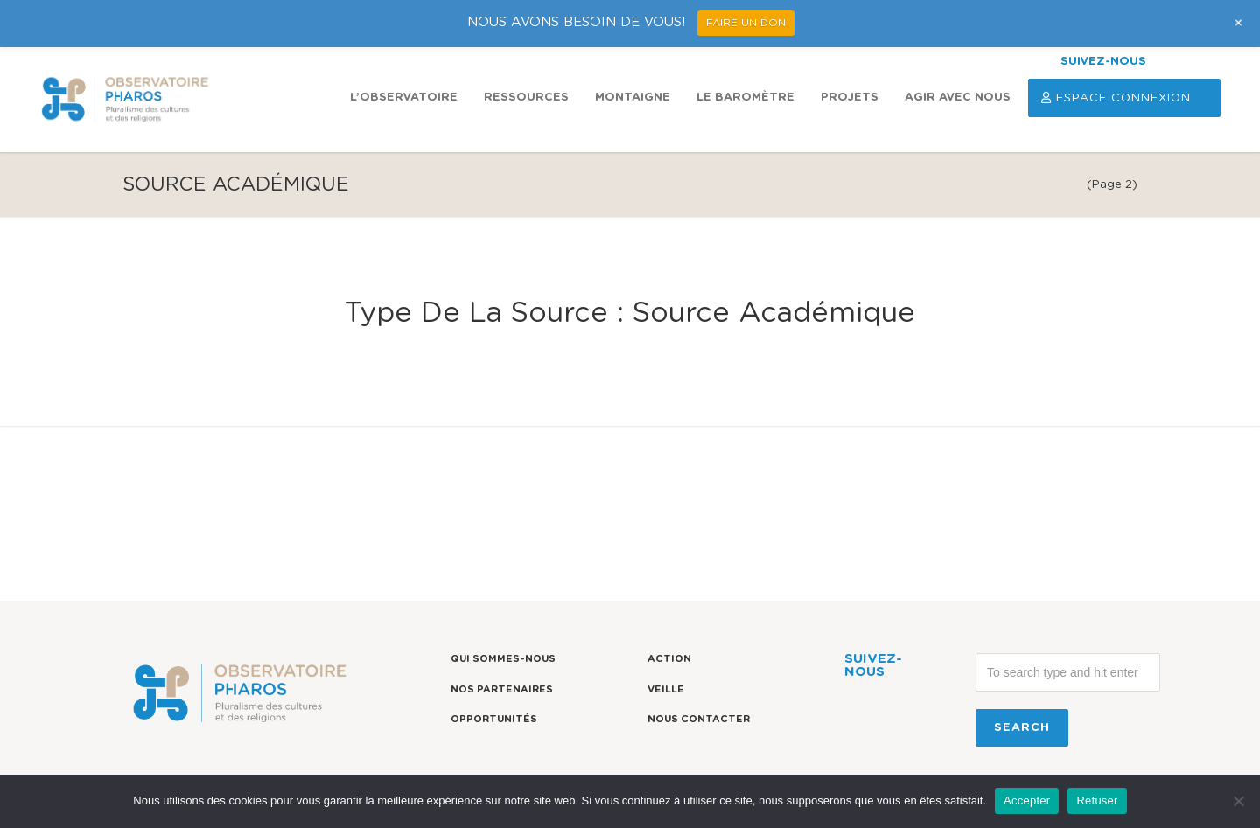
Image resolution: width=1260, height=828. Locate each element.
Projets (849, 97)
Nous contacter (699, 719)
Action (669, 659)
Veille (666, 689)
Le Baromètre (745, 97)
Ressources (526, 97)
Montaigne (632, 97)
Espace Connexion (1124, 98)
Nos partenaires (502, 689)
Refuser (1096, 800)
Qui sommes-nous (503, 659)
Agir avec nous (958, 97)
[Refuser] (1238, 801)
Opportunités (494, 719)
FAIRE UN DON (746, 22)
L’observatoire (404, 97)
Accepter (1027, 800)
